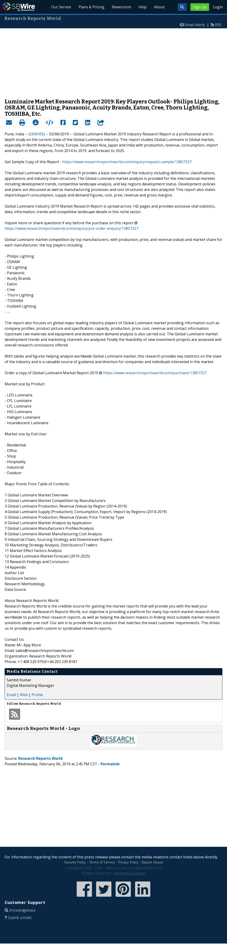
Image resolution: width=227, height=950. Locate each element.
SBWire (18, 6)
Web (24, 694)
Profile (37, 694)
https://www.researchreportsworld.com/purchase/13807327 (155, 372)
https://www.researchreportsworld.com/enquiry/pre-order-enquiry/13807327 (71, 228)
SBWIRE (37, 134)
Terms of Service (102, 862)
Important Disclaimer (130, 873)
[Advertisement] (113, 61)
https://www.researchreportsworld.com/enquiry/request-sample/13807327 (127, 161)
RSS (218, 24)
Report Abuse (152, 862)
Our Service (61, 6)
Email (11, 694)
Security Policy (75, 862)
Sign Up (200, 6)
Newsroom (121, 6)
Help (143, 6)
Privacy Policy (128, 862)
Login (218, 6)
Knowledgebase (22, 910)
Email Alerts (195, 24)
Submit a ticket (20, 917)
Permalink (110, 763)
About (159, 6)
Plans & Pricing (92, 6)
